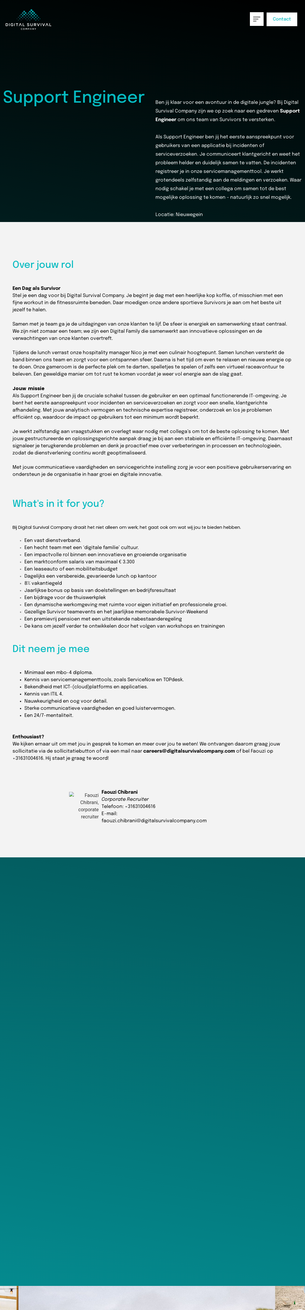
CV (13, 992)
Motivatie (120, 992)
